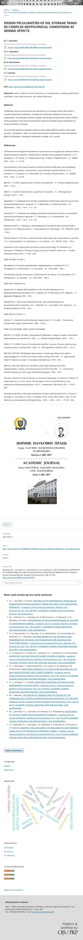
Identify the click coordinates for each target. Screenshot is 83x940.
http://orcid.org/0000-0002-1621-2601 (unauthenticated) (30, 69)
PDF (8, 524)
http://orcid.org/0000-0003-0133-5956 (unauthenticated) (30, 79)
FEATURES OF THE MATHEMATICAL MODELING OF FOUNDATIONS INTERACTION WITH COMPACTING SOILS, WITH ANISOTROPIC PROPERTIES (43, 604)
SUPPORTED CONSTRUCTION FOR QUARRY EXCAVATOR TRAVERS (37, 656)
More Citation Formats (13, 583)
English (7, 766)
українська (9, 770)
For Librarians (9, 855)
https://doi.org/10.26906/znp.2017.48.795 (26, 86)
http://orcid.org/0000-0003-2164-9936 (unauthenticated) (30, 58)
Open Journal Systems (13, 890)
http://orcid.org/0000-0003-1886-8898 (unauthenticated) (30, 47)
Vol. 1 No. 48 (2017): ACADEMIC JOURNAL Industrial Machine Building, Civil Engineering (37, 12)
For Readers (8, 847)
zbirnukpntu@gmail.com (43, 912)
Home (6, 10)
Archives (15, 10)
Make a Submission (14, 750)
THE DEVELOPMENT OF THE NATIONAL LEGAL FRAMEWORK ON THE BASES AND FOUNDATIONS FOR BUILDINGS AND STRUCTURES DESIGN (40, 639)
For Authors (8, 851)
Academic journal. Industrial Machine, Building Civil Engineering (34, 2)
